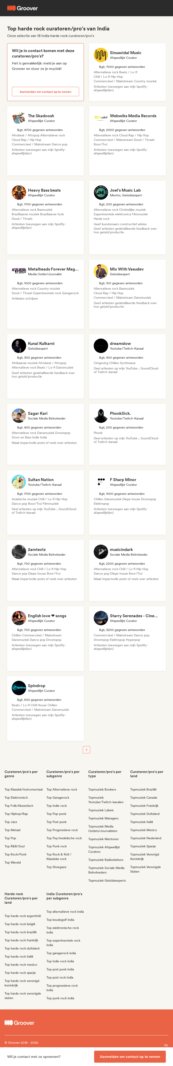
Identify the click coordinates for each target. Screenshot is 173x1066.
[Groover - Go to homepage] (25, 1022)
